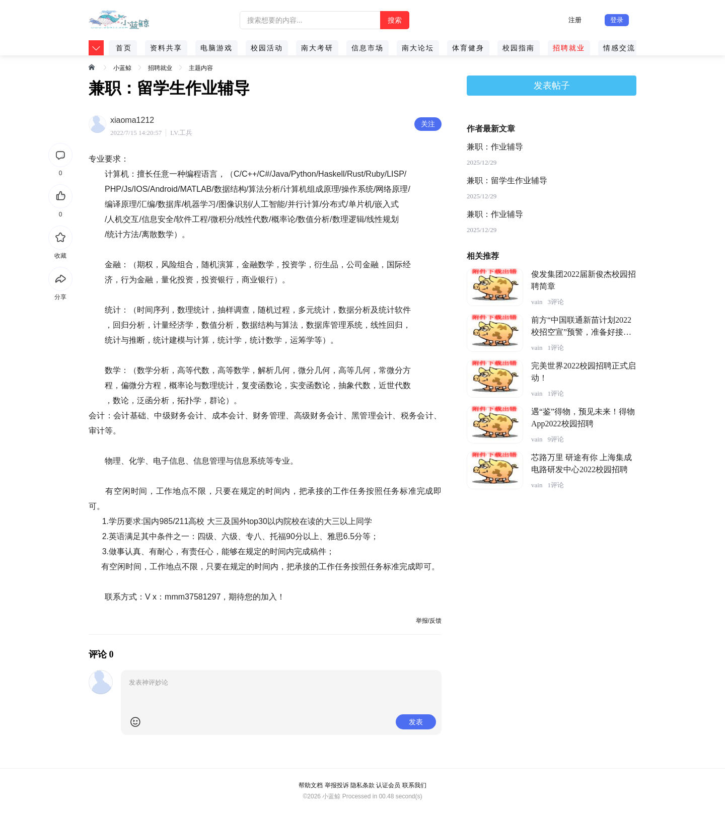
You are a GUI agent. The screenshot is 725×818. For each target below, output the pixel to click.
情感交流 (619, 48)
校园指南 (518, 48)
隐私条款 (362, 785)
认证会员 (388, 785)
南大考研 (317, 48)
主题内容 (201, 67)
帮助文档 (311, 785)
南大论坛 (418, 48)
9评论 (555, 439)
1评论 (555, 347)
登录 (616, 20)
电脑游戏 (216, 48)
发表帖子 (552, 86)
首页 (124, 48)
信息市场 (367, 48)
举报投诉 (337, 785)
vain (536, 302)
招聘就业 (569, 48)
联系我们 (414, 785)
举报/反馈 (429, 620)
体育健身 (468, 48)
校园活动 (267, 48)
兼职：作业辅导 (495, 146)
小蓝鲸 (122, 67)
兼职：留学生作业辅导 (507, 180)
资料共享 (166, 48)
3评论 (555, 302)
